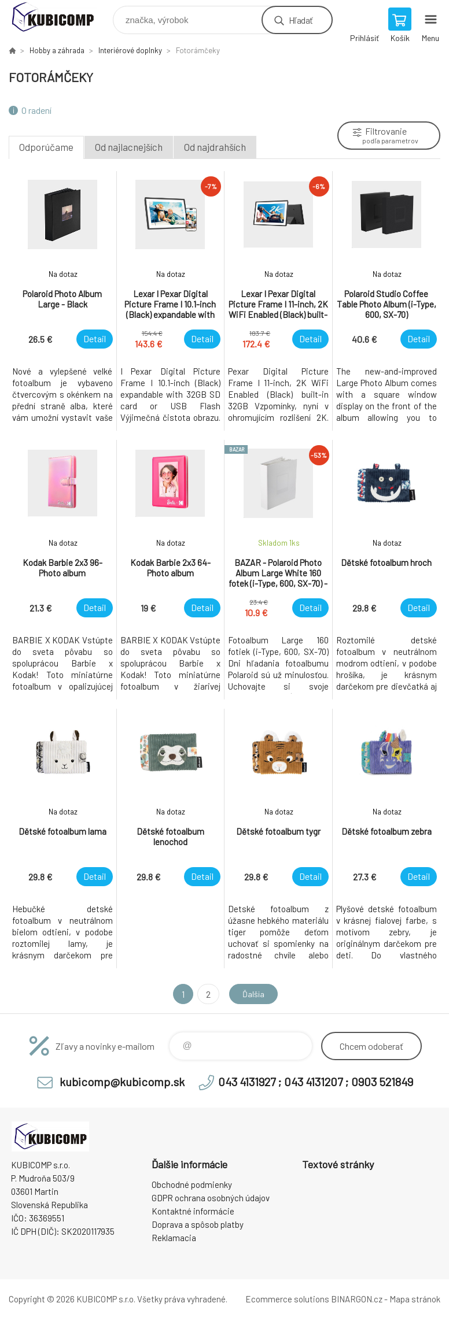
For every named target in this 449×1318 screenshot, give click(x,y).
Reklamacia (174, 1237)
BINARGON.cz (356, 1299)
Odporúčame (46, 147)
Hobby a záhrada (57, 50)
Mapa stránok (414, 1299)
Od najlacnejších (129, 147)
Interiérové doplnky (130, 50)
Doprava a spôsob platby (198, 1224)
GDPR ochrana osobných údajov (211, 1198)
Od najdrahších (215, 147)
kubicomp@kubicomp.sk (122, 1082)
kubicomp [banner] (60, 17)
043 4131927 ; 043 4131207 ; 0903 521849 (315, 1082)
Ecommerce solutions (287, 1299)
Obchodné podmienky (192, 1184)
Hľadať (300, 19)
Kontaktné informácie (193, 1211)
